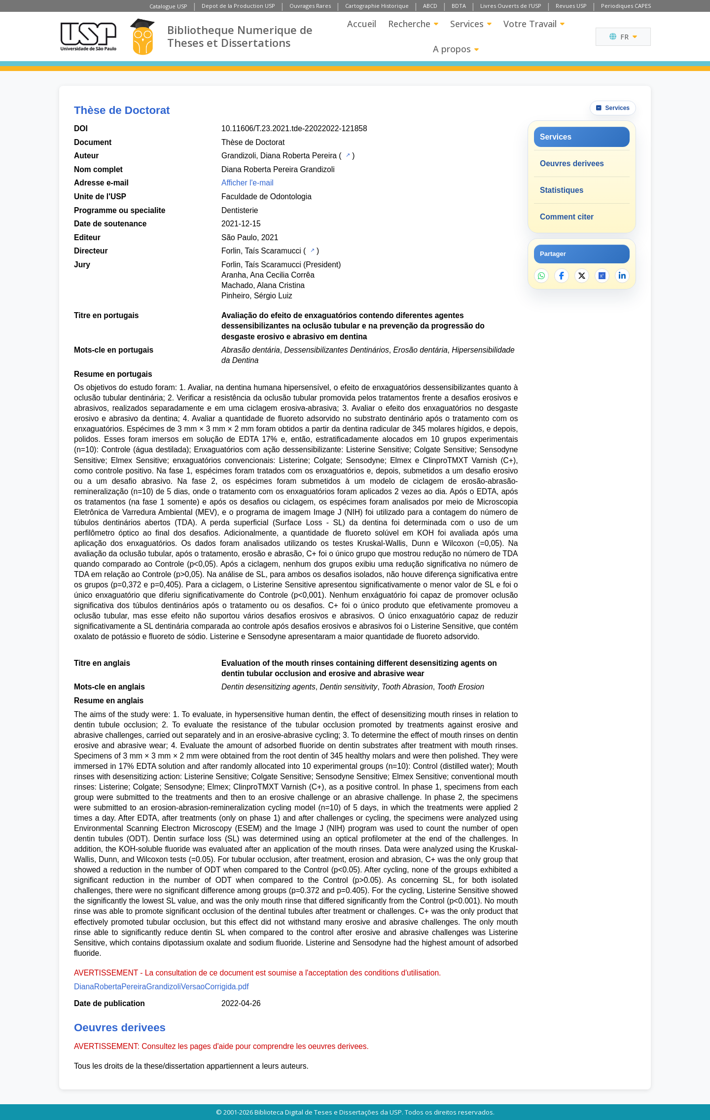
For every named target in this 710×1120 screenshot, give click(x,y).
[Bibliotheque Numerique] (142, 36)
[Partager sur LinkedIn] (622, 275)
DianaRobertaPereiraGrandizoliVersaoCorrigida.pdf (161, 986)
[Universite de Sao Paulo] (88, 36)
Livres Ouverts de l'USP (510, 5)
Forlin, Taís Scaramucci (261, 251)
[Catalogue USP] (347, 154)
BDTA (459, 5)
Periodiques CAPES (626, 5)
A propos (456, 49)
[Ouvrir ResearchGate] (602, 275)
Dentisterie (239, 210)
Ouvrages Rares (310, 5)
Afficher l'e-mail (247, 183)
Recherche (413, 24)
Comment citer (567, 217)
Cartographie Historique (377, 5)
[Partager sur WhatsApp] (541, 275)
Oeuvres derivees (572, 163)
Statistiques (561, 190)
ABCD (430, 5)
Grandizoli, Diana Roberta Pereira (279, 155)
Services (471, 24)
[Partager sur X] (581, 275)
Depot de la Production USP (238, 5)
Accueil (361, 24)
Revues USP (571, 5)
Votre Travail (534, 24)
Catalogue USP (168, 6)
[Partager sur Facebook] (561, 275)
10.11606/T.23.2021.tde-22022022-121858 (294, 128)
